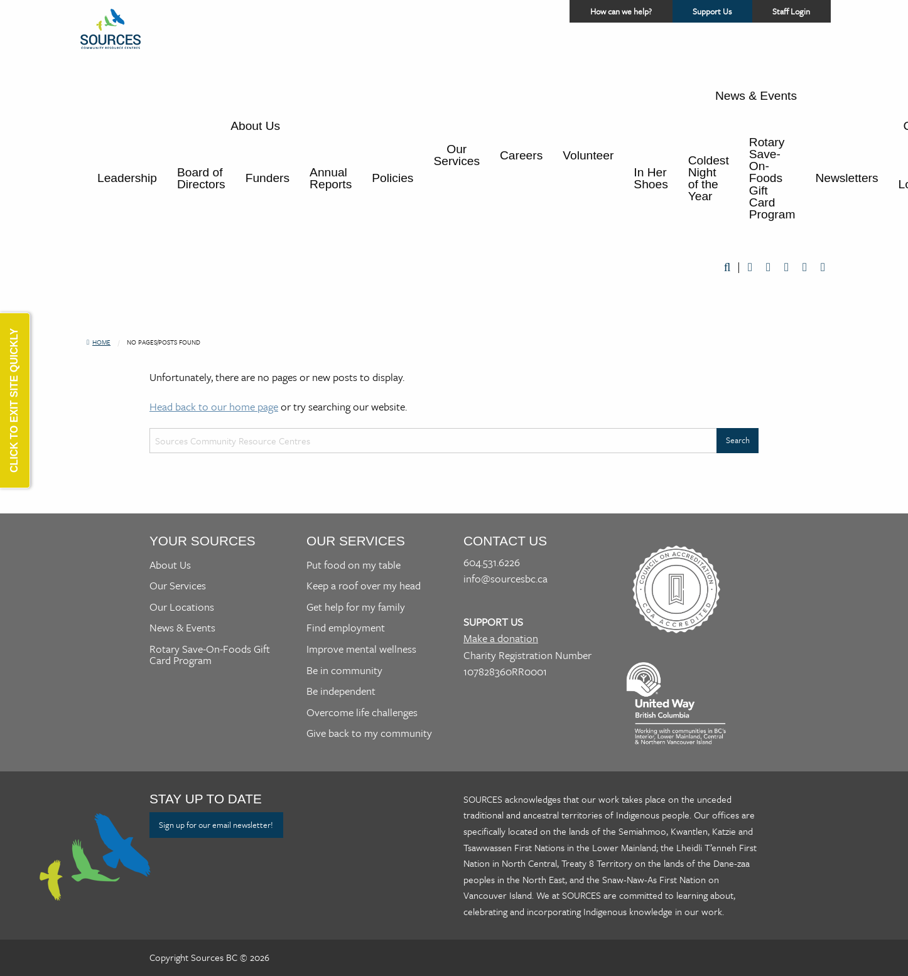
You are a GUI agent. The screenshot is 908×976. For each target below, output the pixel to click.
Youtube (786, 267)
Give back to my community (369, 733)
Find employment (345, 627)
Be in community (344, 670)
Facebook (750, 267)
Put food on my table (353, 564)
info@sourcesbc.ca (505, 578)
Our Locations (181, 606)
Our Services (456, 155)
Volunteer (588, 155)
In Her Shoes (650, 178)
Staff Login (791, 11)
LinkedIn (805, 267)
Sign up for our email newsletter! (216, 824)
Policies (392, 178)
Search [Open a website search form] (727, 267)
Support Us (722, 14)
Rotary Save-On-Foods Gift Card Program (772, 178)
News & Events (756, 95)
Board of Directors (201, 178)
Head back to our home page (213, 406)
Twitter (768, 267)
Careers (521, 155)
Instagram (823, 267)
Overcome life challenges (362, 712)
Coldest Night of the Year (708, 178)
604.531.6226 (491, 562)
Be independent (341, 691)
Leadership (127, 178)
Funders (267, 178)
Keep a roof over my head (363, 585)
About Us (255, 125)
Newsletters (846, 178)
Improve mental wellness (361, 649)
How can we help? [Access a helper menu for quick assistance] (620, 11)
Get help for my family (355, 606)
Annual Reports (331, 178)
